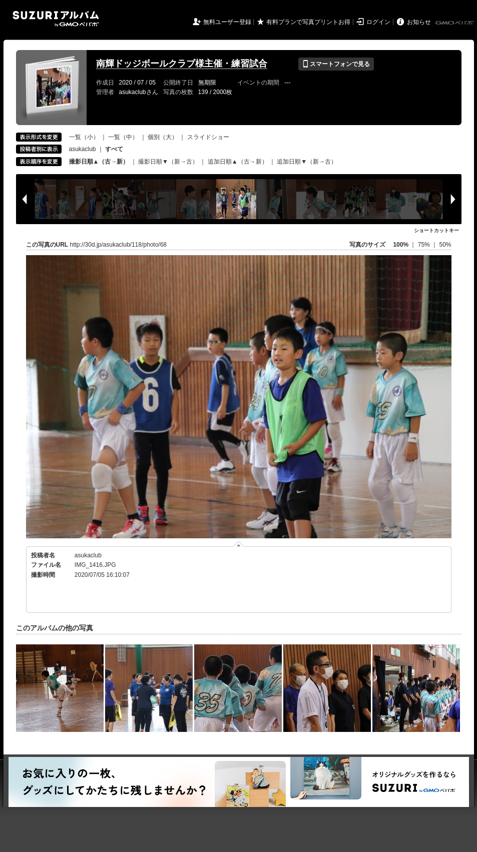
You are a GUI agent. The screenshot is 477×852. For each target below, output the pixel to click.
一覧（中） (123, 137)
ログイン (378, 22)
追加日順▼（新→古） (307, 161)
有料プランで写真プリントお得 (308, 22)
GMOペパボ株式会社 (455, 23)
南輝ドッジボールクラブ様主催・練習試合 (181, 64)
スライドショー (208, 137)
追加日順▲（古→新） (238, 161)
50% (445, 244)
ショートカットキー (436, 230)
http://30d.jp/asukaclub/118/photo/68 (118, 244)
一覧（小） (84, 137)
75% (424, 244)
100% (400, 244)
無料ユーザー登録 (227, 22)
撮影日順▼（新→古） (168, 161)
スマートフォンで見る (336, 64)
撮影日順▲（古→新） (99, 161)
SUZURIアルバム (56, 19)
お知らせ (419, 22)
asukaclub (82, 149)
